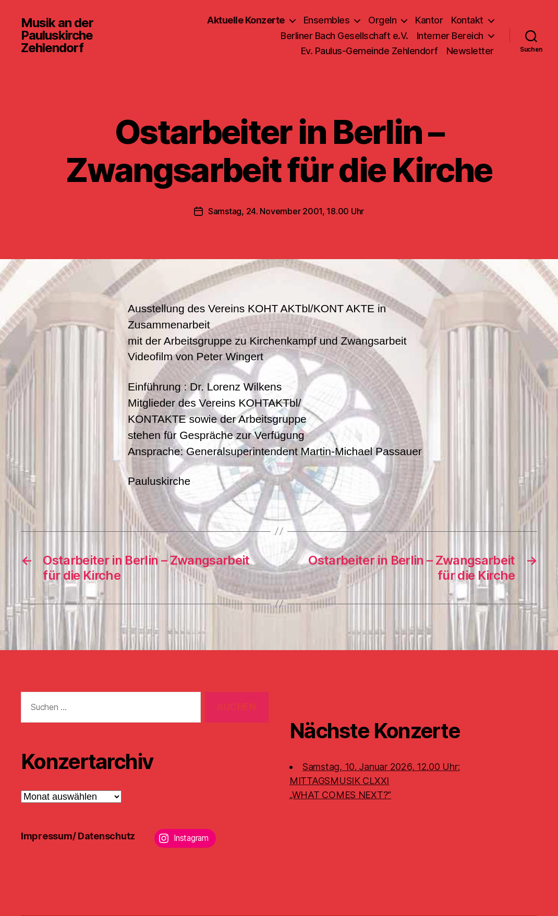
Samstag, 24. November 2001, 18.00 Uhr (286, 211)
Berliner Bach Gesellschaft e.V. (344, 35)
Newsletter (470, 50)
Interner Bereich (450, 35)
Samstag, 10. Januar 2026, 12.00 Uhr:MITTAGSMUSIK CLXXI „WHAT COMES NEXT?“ (374, 780)
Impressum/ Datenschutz (78, 835)
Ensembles (327, 20)
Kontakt (467, 20)
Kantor (429, 20)
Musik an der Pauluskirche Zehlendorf (57, 35)
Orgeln (382, 20)
